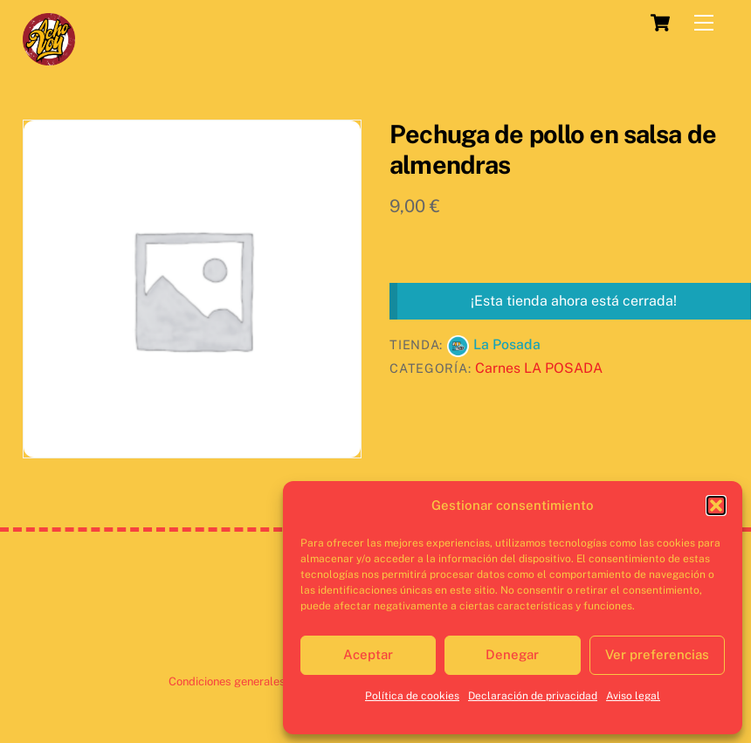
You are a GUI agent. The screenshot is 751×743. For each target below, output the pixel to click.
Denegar (512, 654)
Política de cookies (412, 696)
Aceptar (368, 654)
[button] (716, 505)
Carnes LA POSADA (539, 368)
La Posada (507, 344)
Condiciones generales (227, 681)
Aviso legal (633, 696)
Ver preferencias (657, 654)
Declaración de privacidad (532, 696)
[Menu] (703, 23)
